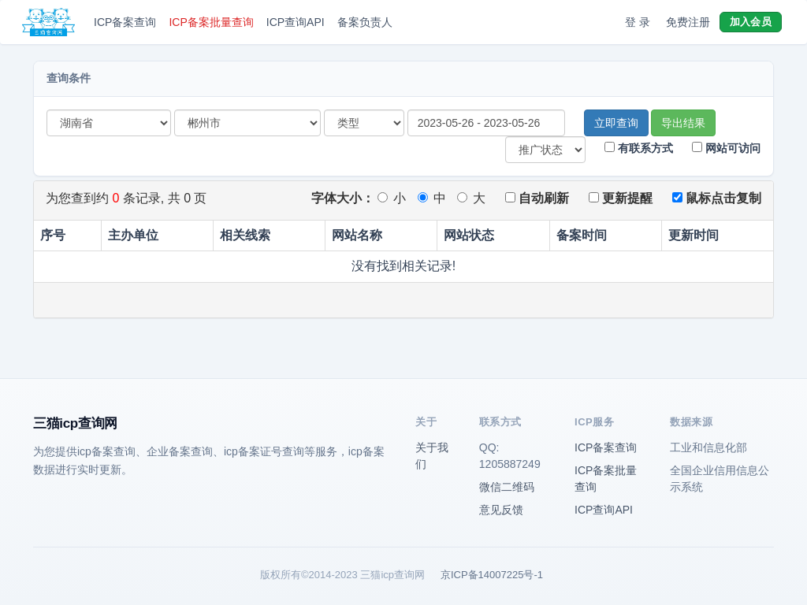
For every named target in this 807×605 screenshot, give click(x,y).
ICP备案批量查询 (211, 22)
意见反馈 (501, 509)
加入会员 (751, 22)
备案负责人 (364, 22)
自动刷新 (537, 198)
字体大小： (342, 198)
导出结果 (683, 123)
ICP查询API (295, 22)
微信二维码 (506, 487)
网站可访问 (726, 148)
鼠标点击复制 (716, 198)
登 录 (637, 22)
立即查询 (616, 123)
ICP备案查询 (125, 22)
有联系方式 (638, 148)
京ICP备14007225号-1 (492, 575)
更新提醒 (621, 198)
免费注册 (688, 22)
